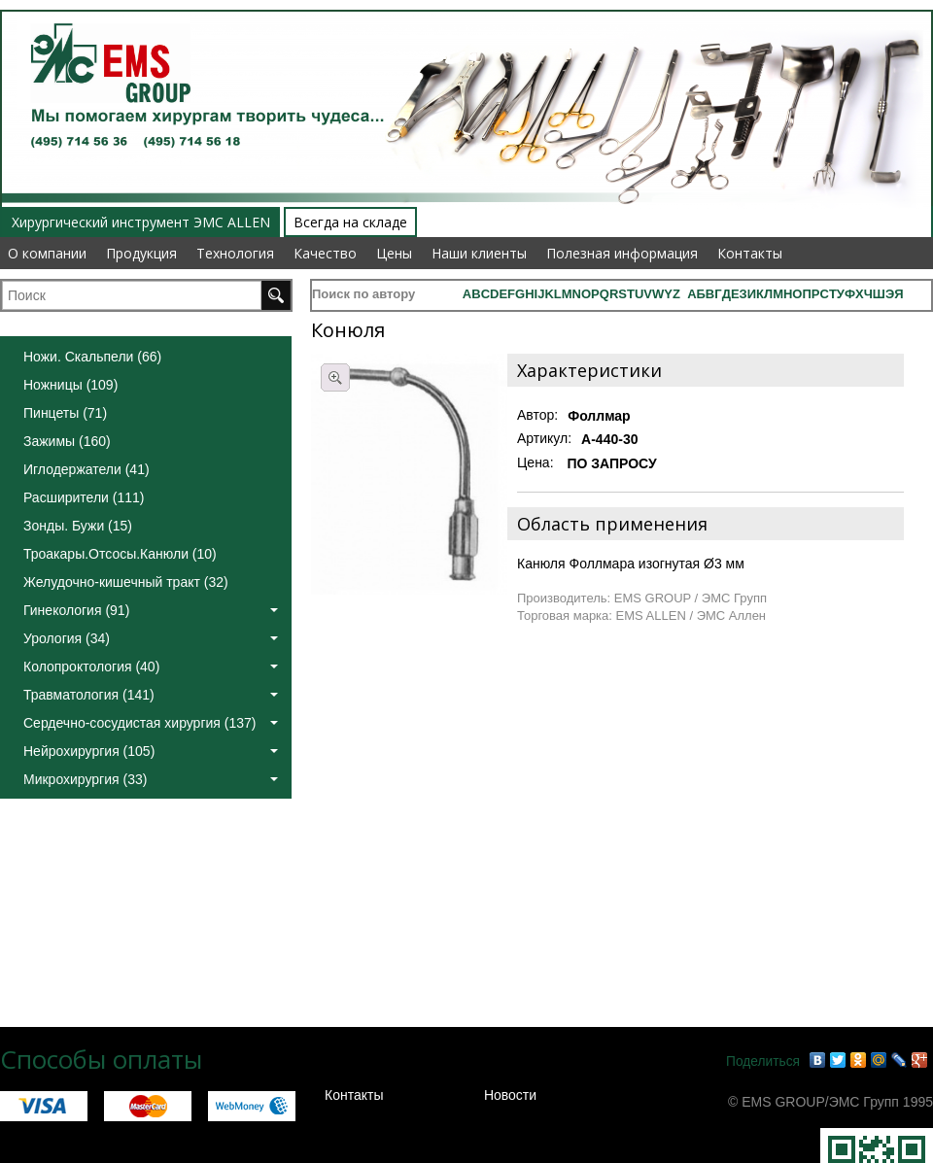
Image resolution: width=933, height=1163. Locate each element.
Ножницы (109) (70, 385)
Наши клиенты (479, 253)
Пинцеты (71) (65, 413)
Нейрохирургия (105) (150, 751)
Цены (394, 253)
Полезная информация (622, 253)
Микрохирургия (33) (150, 779)
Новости (510, 1095)
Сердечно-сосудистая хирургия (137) (150, 723)
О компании (47, 253)
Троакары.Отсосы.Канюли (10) (120, 554)
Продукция (141, 253)
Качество (325, 253)
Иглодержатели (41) (86, 469)
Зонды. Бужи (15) (77, 525)
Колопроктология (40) (150, 666)
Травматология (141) (150, 694)
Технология (235, 253)
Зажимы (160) (67, 441)
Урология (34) (150, 638)
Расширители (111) (83, 497)
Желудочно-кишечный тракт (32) (125, 582)
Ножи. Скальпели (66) (92, 356)
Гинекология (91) (150, 610)
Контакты (749, 253)
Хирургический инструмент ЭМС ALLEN (141, 222)
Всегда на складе (350, 222)
